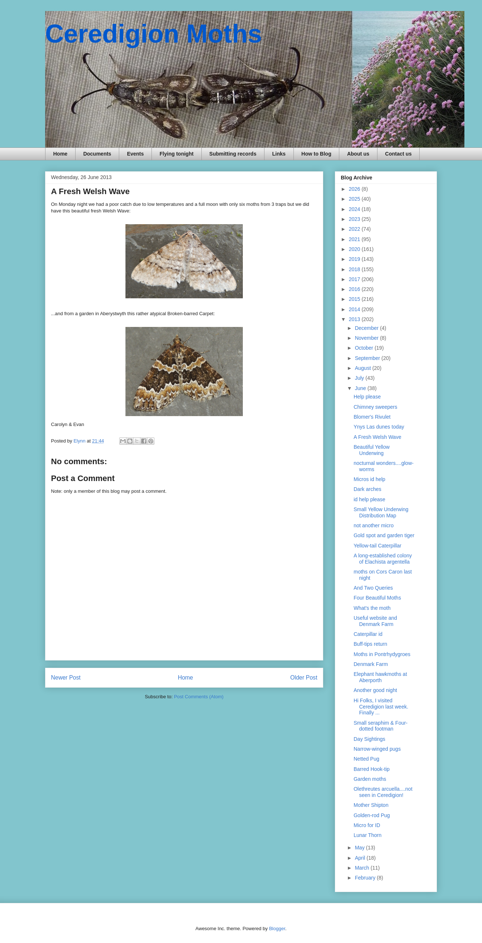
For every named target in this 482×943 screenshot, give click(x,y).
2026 (355, 189)
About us (358, 154)
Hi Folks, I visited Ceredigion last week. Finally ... (381, 707)
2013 (355, 319)
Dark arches (367, 489)
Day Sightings (369, 739)
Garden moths (370, 779)
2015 (355, 299)
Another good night (375, 690)
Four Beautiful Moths (377, 598)
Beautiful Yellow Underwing (372, 450)
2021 (355, 239)
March (362, 868)
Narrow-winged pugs (377, 749)
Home (60, 154)
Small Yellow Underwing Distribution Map (381, 512)
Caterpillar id (368, 634)
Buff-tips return (370, 644)
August (363, 368)
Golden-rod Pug (372, 815)
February (366, 878)
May (360, 848)
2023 (355, 219)
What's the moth (372, 608)
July (360, 378)
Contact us (398, 154)
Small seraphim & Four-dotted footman (381, 726)
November (367, 338)
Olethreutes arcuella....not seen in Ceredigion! (383, 792)
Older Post (303, 677)
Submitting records (232, 154)
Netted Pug (366, 759)
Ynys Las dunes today (379, 427)
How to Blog (317, 154)
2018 (355, 269)
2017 (355, 279)
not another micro (374, 525)
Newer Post (66, 677)
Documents (97, 154)
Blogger (277, 928)
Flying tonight (177, 154)
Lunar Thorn (367, 835)
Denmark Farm (371, 664)
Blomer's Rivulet (372, 417)
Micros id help (369, 479)
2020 (355, 249)
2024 (355, 209)
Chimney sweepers (375, 407)
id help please (369, 499)
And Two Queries (373, 588)
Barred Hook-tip (372, 769)
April (360, 858)
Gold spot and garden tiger (384, 535)
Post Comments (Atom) (198, 696)
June (361, 388)
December (367, 328)
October (365, 348)
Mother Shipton (371, 805)
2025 (355, 199)
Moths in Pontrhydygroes (382, 654)
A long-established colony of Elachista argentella (383, 559)
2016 (355, 289)
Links (279, 154)
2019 (355, 259)
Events (135, 154)
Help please (367, 397)
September (368, 358)
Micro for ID (367, 825)
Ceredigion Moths (153, 33)
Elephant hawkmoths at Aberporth (380, 677)
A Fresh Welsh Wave (377, 437)
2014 (355, 309)
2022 (355, 229)
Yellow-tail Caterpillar (377, 546)
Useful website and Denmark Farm (375, 621)
